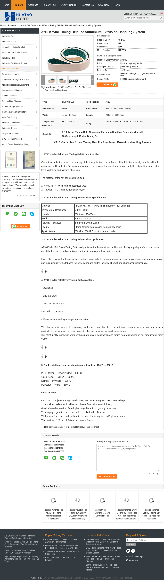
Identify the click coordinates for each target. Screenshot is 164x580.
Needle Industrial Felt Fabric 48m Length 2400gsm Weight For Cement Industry (78, 514)
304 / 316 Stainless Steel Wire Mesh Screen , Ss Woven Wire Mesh (20, 551)
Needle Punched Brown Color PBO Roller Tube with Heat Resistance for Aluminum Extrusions (126, 514)
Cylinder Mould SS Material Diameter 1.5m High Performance (61, 540)
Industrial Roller (9, 42)
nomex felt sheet (91, 427)
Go (161, 18)
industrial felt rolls (75, 427)
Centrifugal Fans (9, 96)
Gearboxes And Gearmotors (14, 112)
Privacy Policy (36, 578)
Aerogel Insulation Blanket (13, 47)
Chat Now (103, 5)
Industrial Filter (8, 58)
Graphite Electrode (10, 133)
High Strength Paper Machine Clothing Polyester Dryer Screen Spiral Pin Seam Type (21, 558)
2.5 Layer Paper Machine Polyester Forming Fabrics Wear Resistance (19, 537)
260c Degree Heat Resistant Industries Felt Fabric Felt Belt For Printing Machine (103, 558)
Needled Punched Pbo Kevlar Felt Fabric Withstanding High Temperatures (53, 514)
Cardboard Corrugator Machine (15, 79)
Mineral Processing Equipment (15, 85)
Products (18, 4)
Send (131, 544)
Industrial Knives (9, 128)
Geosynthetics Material (12, 90)
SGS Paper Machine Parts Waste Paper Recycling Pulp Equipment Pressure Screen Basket (103, 550)
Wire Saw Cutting (9, 117)
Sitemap (138, 556)
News (117, 4)
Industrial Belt (8, 36)
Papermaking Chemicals (12, 106)
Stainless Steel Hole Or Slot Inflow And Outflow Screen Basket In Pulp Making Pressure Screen (103, 541)
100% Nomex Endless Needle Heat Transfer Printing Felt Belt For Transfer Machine (102, 567)
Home (6, 4)
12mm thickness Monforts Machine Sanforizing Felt (102, 513)
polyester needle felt (57, 427)
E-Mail (129, 556)
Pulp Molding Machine (11, 101)
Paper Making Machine (12, 74)
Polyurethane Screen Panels (14, 52)
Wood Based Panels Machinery (15, 144)
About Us (33, 4)
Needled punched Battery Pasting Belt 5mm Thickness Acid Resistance (151, 514)
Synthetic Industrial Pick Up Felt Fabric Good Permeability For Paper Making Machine (21, 544)
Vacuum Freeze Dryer (11, 123)
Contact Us (88, 4)
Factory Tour (49, 4)
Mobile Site (132, 560)
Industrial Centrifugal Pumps (14, 63)
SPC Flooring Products (12, 139)
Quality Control (69, 4)
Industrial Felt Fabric (27, 25)
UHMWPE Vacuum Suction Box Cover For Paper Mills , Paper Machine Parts (62, 546)
